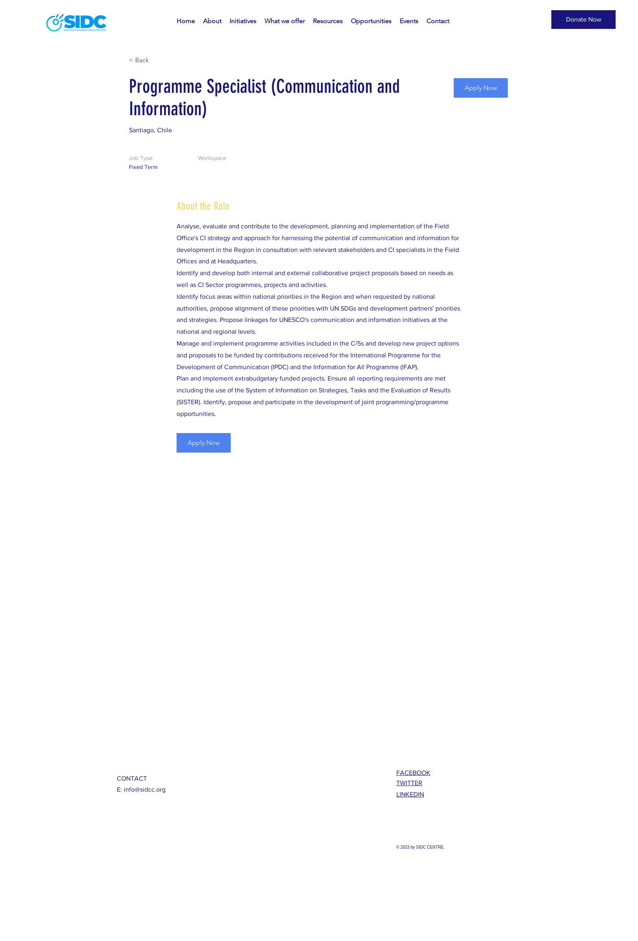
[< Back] (158, 60)
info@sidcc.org (145, 789)
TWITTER (409, 782)
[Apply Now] (481, 88)
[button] (583, 19)
